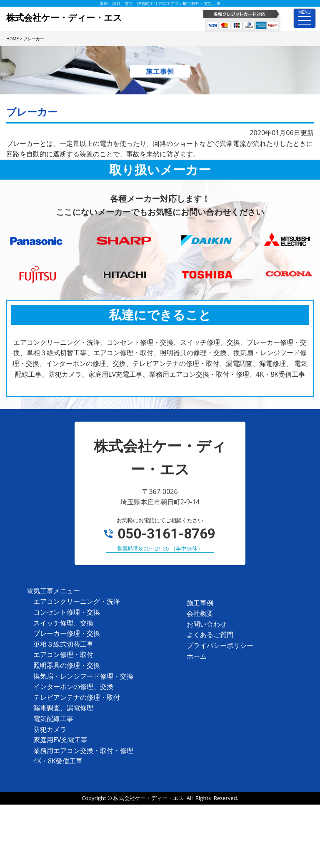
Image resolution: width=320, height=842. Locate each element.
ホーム (197, 656)
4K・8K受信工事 (57, 760)
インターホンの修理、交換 (73, 686)
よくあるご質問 (210, 634)
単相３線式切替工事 (63, 644)
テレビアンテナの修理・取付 (76, 697)
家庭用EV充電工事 (60, 739)
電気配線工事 (53, 718)
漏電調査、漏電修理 (63, 707)
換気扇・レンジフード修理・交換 (83, 676)
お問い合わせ (207, 624)
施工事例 (200, 602)
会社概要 (200, 613)
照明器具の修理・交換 (66, 665)
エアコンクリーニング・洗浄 (76, 601)
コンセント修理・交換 (66, 612)
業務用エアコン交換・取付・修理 (83, 750)
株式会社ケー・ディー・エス (148, 798)
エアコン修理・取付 (63, 654)
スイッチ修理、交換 (63, 622)
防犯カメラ (50, 729)
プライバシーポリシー (220, 645)
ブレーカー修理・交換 (66, 633)
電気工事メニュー (53, 590)
